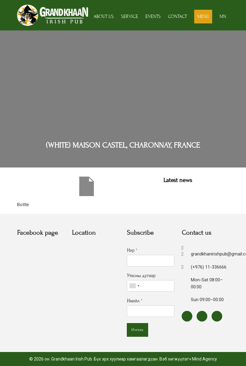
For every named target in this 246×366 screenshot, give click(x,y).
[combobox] (134, 285)
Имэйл (134, 301)
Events (153, 16)
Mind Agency (204, 359)
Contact (177, 16)
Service (129, 16)
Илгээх (137, 329)
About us (104, 16)
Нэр (132, 250)
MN (222, 16)
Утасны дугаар (141, 275)
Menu (203, 16)
